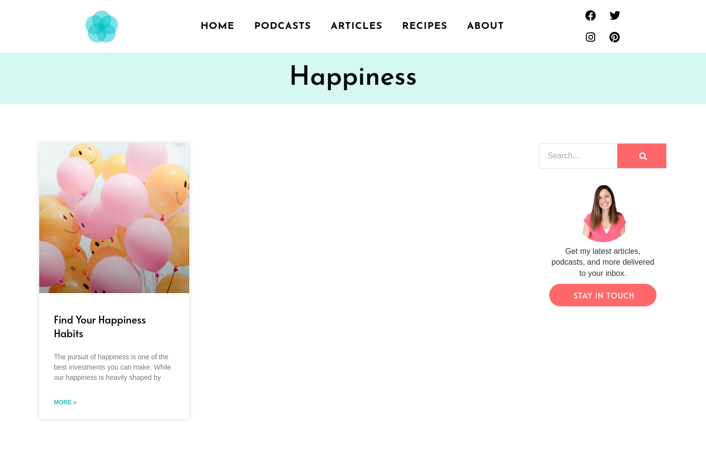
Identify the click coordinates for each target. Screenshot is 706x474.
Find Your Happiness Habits (100, 326)
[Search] (641, 156)
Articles (357, 26)
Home (218, 26)
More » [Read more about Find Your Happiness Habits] (65, 402)
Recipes (424, 26)
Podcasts (282, 26)
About (485, 26)
